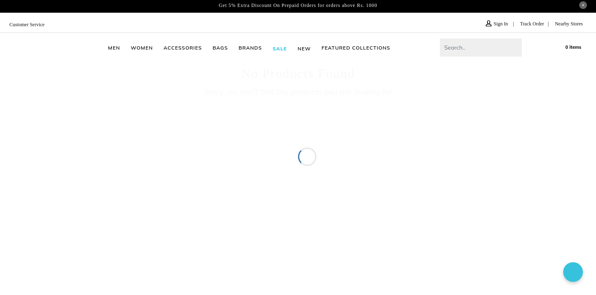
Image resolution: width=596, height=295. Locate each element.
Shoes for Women (144, 137)
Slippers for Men (340, 137)
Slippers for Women (232, 137)
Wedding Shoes (363, 147)
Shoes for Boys (231, 147)
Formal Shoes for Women (427, 147)
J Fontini (480, 147)
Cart (570, 46)
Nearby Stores (567, 23)
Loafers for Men (525, 137)
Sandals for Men (289, 137)
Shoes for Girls (184, 147)
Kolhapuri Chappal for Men (459, 137)
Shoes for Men (31, 137)
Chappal (187, 137)
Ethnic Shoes (317, 147)
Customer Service (28, 24)
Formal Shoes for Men (127, 147)
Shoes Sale (512, 147)
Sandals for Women (85, 137)
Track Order (528, 23)
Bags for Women (392, 137)
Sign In (493, 23)
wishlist (545, 46)
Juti (86, 147)
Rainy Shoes (276, 147)
